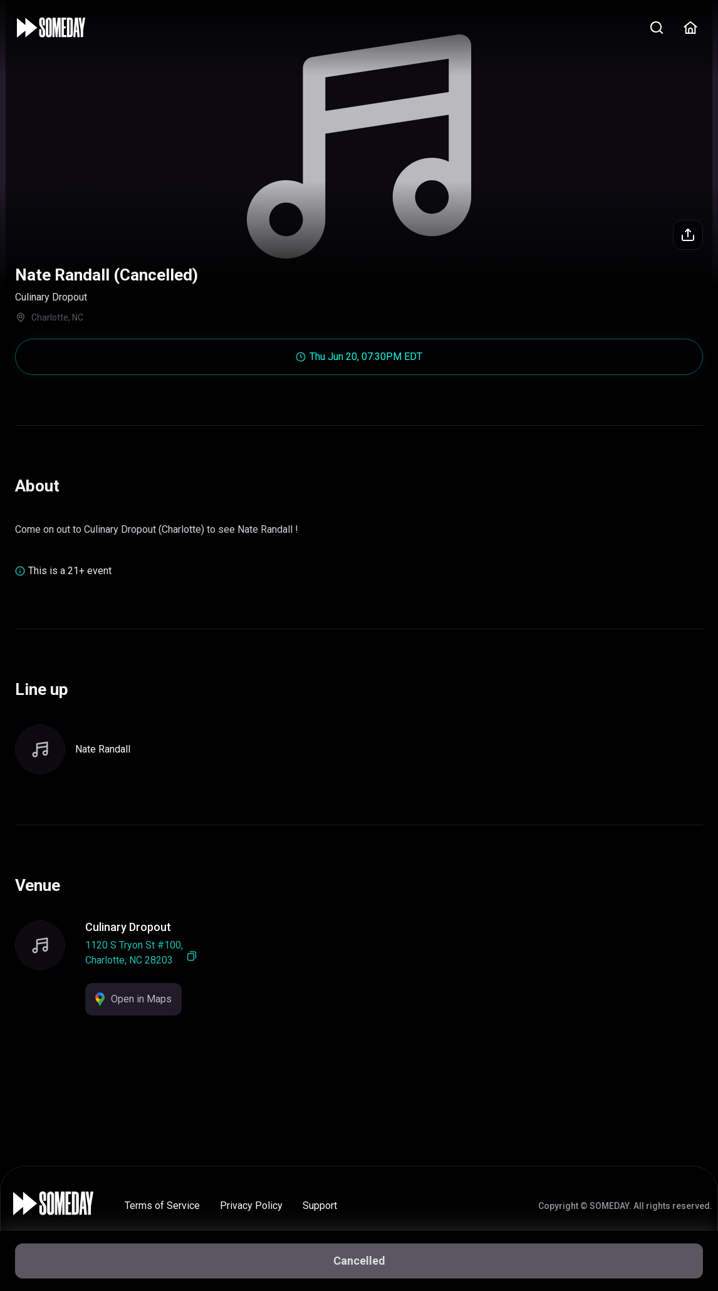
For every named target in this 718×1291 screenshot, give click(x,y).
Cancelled (359, 1260)
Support (320, 1205)
